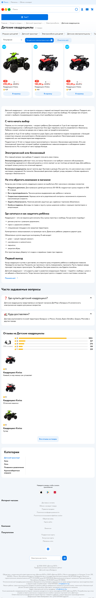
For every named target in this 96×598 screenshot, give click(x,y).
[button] (24, 17)
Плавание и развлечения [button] (14, 467)
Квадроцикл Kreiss (12, 372)
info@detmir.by (63, 584)
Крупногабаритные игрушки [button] (12, 471)
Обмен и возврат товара (48, 506)
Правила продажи (48, 509)
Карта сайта (48, 522)
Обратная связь (48, 519)
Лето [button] (6, 464)
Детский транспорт (34, 23)
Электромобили (52, 23)
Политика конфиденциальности (48, 512)
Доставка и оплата (48, 503)
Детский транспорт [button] (12, 458)
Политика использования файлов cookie (48, 516)
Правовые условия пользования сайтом (48, 568)
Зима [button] (6, 461)
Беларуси (53, 570)
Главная (4, 23)
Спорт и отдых (16, 23)
